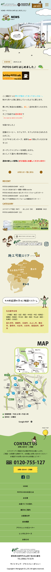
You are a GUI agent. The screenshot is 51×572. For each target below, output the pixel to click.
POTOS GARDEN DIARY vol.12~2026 (15, 196)
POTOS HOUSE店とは (25, 492)
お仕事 (25, 498)
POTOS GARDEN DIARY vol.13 (13, 186)
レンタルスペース (25, 533)
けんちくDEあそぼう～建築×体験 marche (17, 189)
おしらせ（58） (28, 209)
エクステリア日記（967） (11, 209)
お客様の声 (25, 515)
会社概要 (25, 521)
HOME (3, 10)
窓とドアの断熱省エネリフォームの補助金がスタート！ (22, 199)
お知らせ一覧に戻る (25, 172)
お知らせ (25, 539)
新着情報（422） (42, 209)
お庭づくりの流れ (25, 504)
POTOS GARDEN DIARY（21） (13, 212)
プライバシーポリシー (32, 564)
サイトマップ (15, 564)
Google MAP (24, 421)
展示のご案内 (26, 510)
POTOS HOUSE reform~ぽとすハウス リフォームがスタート (23, 192)
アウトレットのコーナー (25, 527)
